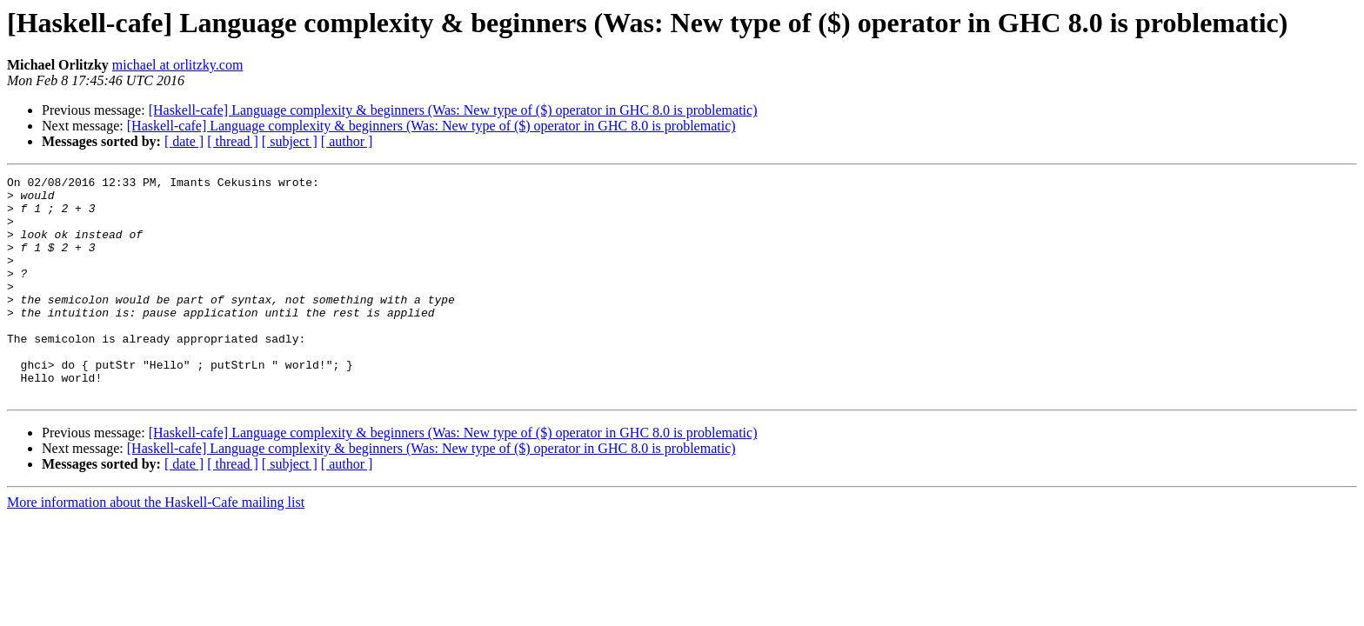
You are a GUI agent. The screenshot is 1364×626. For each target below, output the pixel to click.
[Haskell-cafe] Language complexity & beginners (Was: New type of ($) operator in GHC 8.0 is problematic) (453, 110)
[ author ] (347, 141)
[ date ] (184, 141)
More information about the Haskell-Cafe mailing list (155, 546)
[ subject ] (290, 141)
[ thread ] (232, 141)
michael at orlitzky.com (177, 64)
